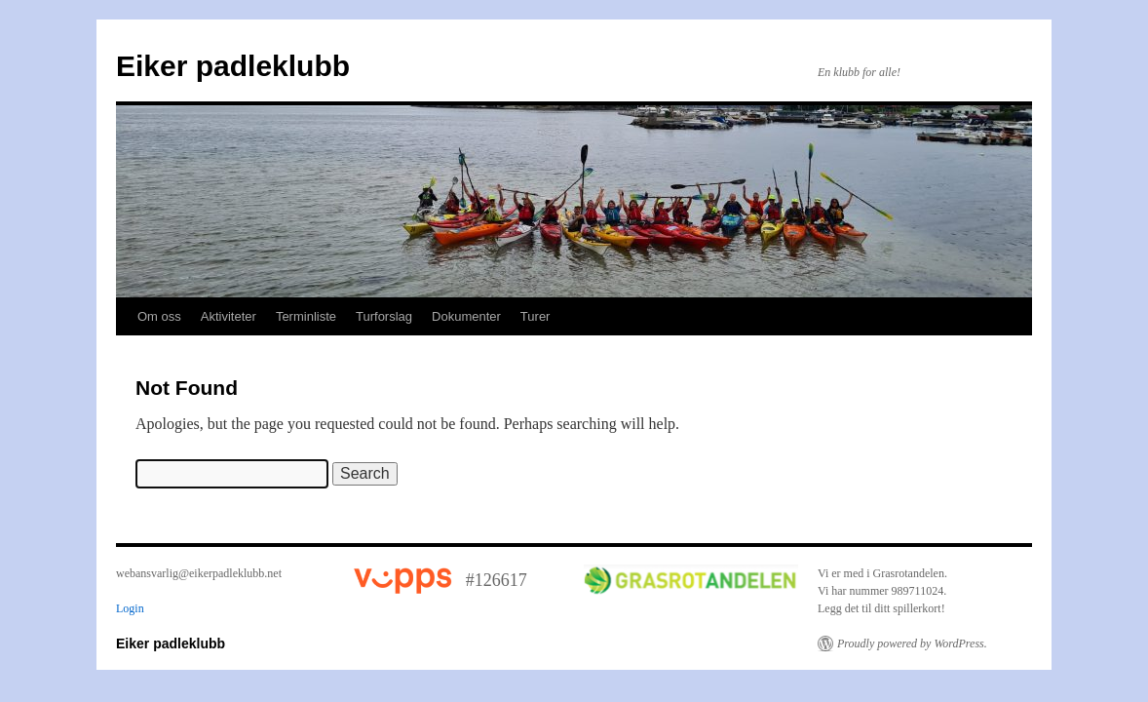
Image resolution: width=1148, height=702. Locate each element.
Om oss (159, 316)
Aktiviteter (228, 316)
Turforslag (384, 316)
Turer (535, 316)
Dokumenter (466, 316)
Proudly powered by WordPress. (912, 643)
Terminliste (306, 316)
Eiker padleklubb (233, 66)
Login (130, 608)
